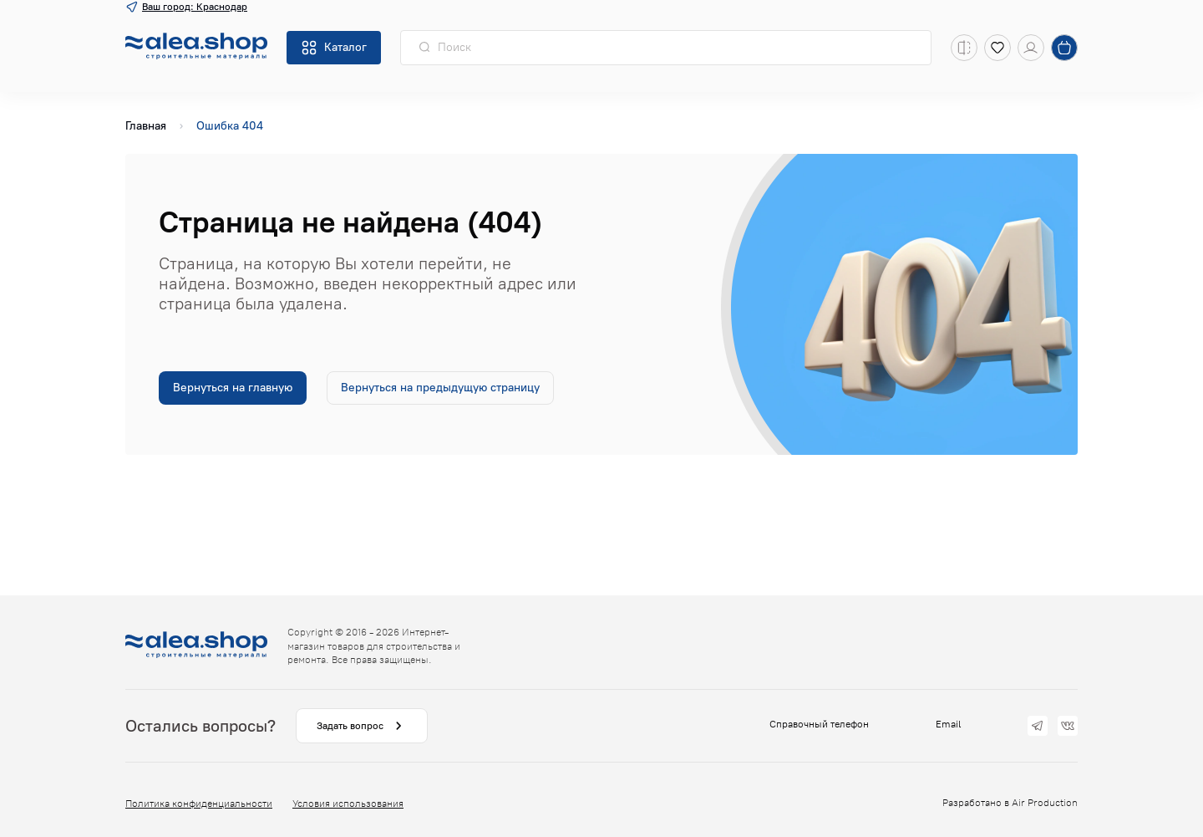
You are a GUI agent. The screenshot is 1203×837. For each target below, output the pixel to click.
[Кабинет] (1031, 47)
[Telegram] (1038, 726)
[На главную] (196, 47)
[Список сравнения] (964, 47)
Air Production (1045, 803)
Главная (145, 126)
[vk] (1068, 726)
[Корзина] (1064, 47)
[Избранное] (997, 47)
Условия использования (348, 803)
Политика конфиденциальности (198, 803)
